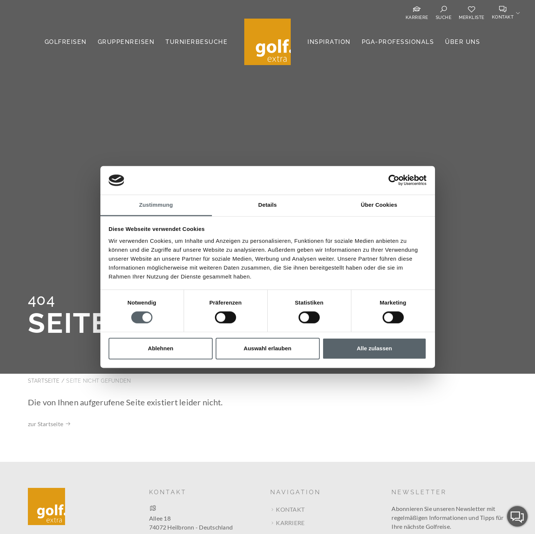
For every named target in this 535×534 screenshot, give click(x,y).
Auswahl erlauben (267, 348)
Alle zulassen (374, 348)
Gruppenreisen (126, 41)
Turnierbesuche (196, 41)
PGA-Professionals (398, 41)
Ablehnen (160, 348)
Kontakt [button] (503, 17)
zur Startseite (46, 381)
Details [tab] (267, 205)
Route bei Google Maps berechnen (194, 497)
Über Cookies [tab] (379, 205)
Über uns (462, 41)
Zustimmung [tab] (156, 205)
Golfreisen (66, 41)
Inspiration (329, 41)
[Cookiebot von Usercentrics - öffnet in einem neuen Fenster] (393, 180)
